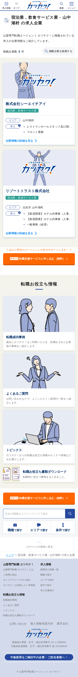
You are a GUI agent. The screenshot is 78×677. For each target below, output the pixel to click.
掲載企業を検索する (58, 51)
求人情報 (6, 8)
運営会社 (62, 623)
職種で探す (46, 574)
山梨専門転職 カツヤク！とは (18, 569)
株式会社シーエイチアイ (26, 104)
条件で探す (46, 585)
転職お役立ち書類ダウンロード (45, 471)
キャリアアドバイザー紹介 (17, 580)
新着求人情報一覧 (49, 569)
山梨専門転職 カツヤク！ (18, 564)
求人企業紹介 (47, 590)
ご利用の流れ (10, 574)
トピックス (14, 450)
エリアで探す (47, 580)
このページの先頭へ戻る (39, 546)
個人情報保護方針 (41, 623)
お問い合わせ (18, 623)
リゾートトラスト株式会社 (28, 191)
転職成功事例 (15, 337)
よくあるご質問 (17, 393)
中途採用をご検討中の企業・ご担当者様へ (37, 657)
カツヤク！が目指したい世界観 (19, 585)
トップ (10, 555)
